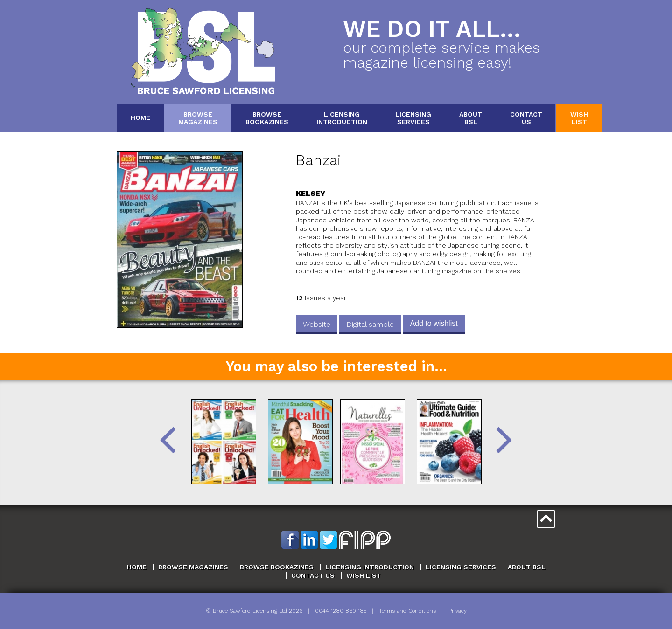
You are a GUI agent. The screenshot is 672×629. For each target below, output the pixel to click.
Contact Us (313, 575)
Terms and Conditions (407, 611)
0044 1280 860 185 (340, 611)
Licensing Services (461, 567)
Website (316, 324)
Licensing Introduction (369, 567)
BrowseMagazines (197, 118)
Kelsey (310, 193)
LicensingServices (413, 118)
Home (140, 117)
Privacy (457, 611)
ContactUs (526, 118)
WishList (579, 118)
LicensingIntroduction (341, 118)
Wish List (363, 575)
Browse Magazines (193, 567)
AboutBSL (470, 118)
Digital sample (370, 324)
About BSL (527, 567)
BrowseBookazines (266, 118)
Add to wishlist (433, 323)
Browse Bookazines (277, 567)
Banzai (318, 160)
